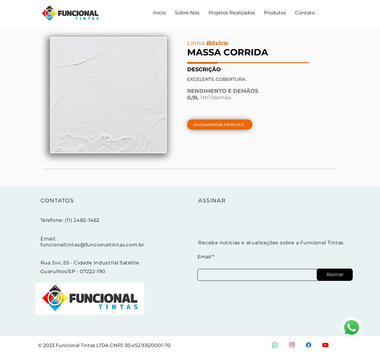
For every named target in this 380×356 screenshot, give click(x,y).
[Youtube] (325, 345)
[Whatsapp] (275, 345)
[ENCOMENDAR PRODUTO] (219, 124)
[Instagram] (291, 345)
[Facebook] (308, 345)
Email (204, 256)
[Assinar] (335, 275)
